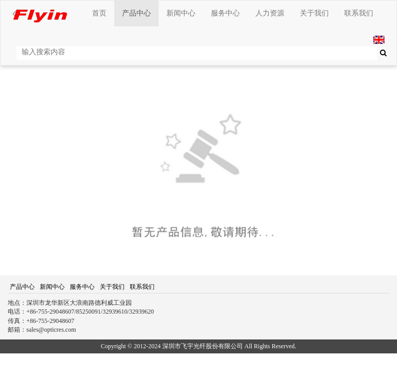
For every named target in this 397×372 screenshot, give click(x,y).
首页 (99, 13)
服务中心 (225, 13)
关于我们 (314, 13)
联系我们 (358, 13)
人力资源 (269, 13)
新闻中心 (180, 13)
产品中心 (136, 13)
